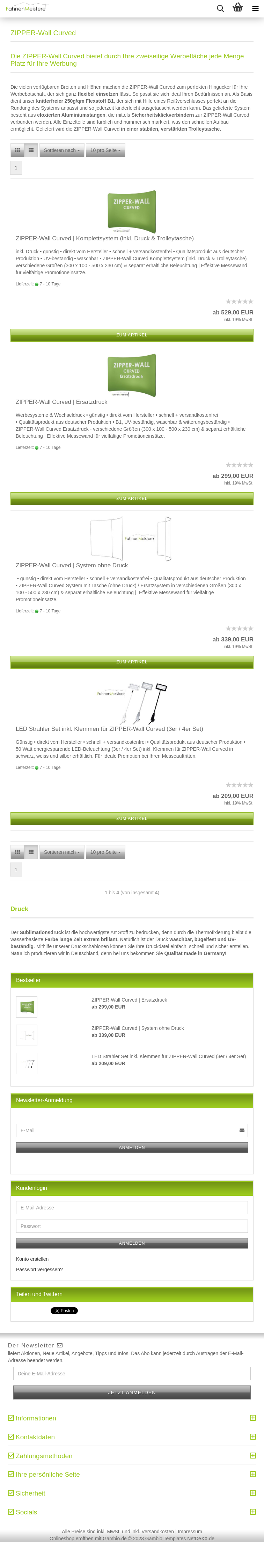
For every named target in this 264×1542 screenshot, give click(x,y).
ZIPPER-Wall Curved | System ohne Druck (72, 565)
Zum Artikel (131, 335)
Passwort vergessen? (39, 1269)
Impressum (190, 1531)
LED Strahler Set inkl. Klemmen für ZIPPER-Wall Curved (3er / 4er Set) (109, 729)
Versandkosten (157, 1531)
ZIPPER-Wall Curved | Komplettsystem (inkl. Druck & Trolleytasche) (105, 238)
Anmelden (132, 1147)
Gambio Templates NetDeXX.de (179, 1538)
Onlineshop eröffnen (72, 1538)
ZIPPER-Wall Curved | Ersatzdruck (62, 402)
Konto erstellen (32, 1259)
